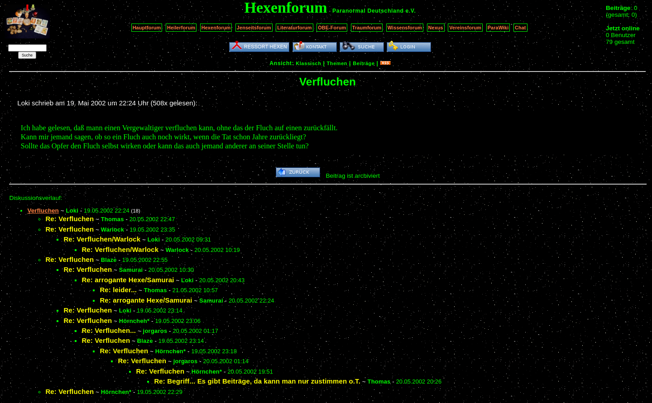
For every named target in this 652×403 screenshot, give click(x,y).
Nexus (435, 27)
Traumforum (367, 27)
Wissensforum (405, 27)
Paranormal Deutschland (368, 11)
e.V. (410, 11)
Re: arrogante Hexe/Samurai (128, 280)
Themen (337, 63)
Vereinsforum (465, 27)
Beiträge (363, 63)
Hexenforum (216, 27)
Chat (520, 27)
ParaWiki (498, 27)
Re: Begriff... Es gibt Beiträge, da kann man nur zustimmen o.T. (257, 381)
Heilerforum (181, 27)
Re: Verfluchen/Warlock (101, 239)
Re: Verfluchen (69, 219)
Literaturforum (294, 27)
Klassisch (308, 63)
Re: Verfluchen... (109, 330)
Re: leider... (118, 290)
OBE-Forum (332, 27)
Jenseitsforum (254, 27)
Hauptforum (147, 27)
